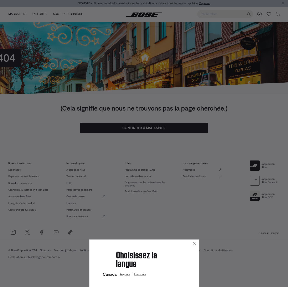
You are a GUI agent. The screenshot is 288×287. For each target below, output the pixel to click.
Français (140, 274)
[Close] (194, 244)
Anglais (125, 274)
